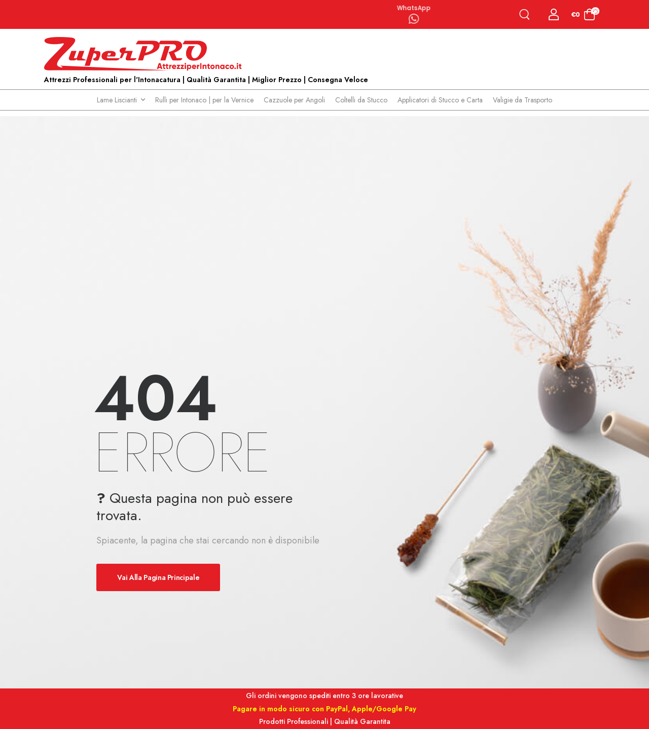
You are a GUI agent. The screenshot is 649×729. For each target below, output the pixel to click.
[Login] (554, 14)
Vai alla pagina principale (158, 577)
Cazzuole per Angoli (294, 100)
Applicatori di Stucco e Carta (440, 100)
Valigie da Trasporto (522, 100)
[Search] (526, 14)
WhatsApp (413, 7)
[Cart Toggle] (583, 14)
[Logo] (145, 54)
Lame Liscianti (117, 100)
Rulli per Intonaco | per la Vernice (204, 100)
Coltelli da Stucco (361, 100)
